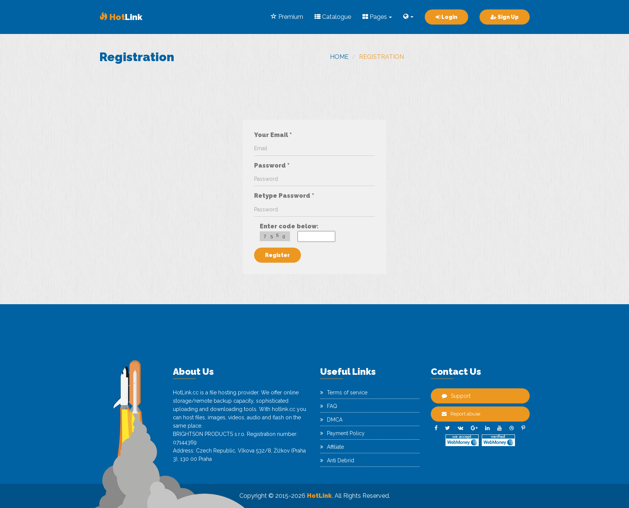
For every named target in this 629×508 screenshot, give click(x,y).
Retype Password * (284, 195)
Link (120, 17)
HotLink (319, 495)
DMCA (331, 420)
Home (339, 56)
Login (446, 17)
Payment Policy (342, 433)
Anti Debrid (337, 460)
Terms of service (343, 392)
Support (456, 396)
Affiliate (332, 447)
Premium (287, 16)
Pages (377, 16)
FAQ (328, 406)
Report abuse (461, 414)
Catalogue (332, 16)
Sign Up (504, 17)
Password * (272, 165)
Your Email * (273, 135)
